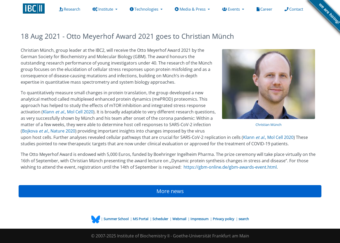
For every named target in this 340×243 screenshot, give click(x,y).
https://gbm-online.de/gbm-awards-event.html (230, 167)
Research (70, 9)
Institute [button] (103, 9)
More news (170, 191)
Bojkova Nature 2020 (48, 131)
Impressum (199, 218)
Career (265, 9)
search (244, 218)
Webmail (179, 218)
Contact (294, 9)
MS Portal (141, 218)
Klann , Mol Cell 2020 (68, 112)
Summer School (116, 218)
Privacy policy (224, 218)
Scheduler (160, 218)
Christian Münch (269, 124)
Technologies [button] (144, 9)
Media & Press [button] (191, 9)
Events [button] (231, 9)
